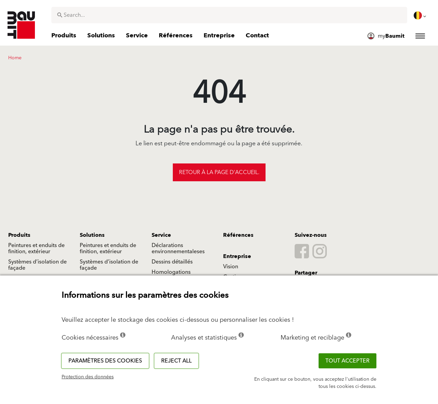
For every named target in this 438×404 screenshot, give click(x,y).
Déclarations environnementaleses (178, 248)
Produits (19, 235)
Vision (230, 266)
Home (15, 58)
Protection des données (88, 377)
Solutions (92, 235)
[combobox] (229, 15)
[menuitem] (420, 15)
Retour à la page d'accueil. (219, 172)
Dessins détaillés (172, 262)
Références (238, 235)
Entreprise (237, 256)
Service (161, 235)
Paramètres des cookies (105, 361)
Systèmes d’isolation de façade (37, 265)
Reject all (176, 361)
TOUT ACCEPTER (347, 361)
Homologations (171, 272)
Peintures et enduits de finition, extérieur (36, 248)
